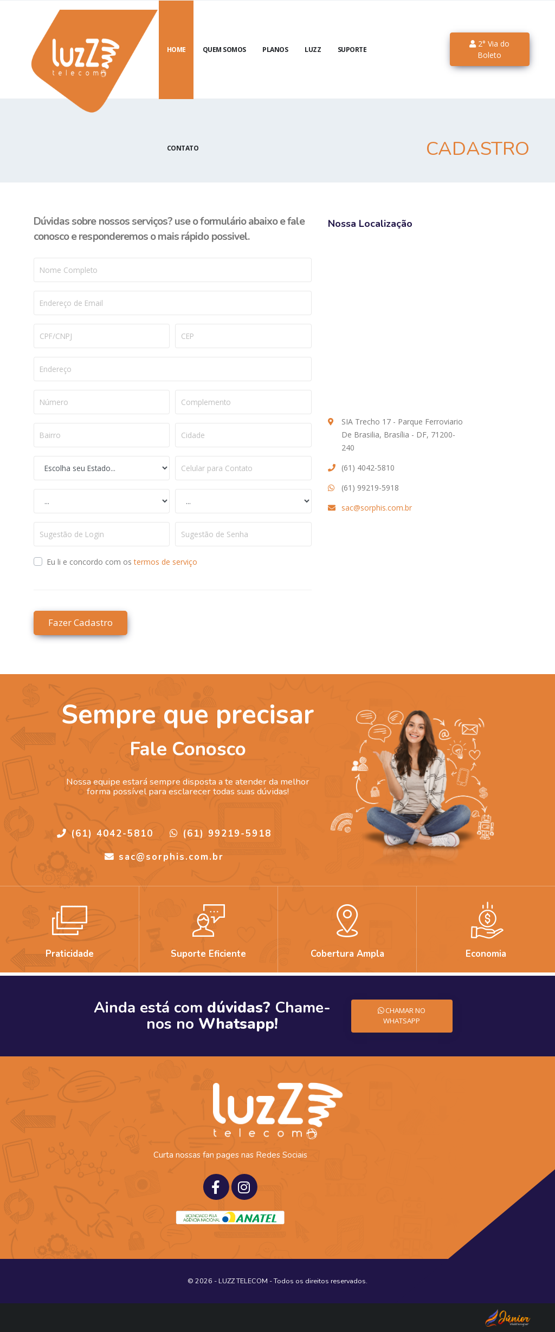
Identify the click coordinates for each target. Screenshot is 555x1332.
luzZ (313, 62)
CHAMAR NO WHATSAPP (402, 1016)
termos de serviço (165, 562)
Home (176, 62)
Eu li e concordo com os (122, 562)
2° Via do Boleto (489, 62)
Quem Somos (224, 62)
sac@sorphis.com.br (376, 507)
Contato (183, 161)
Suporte (352, 62)
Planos (275, 62)
